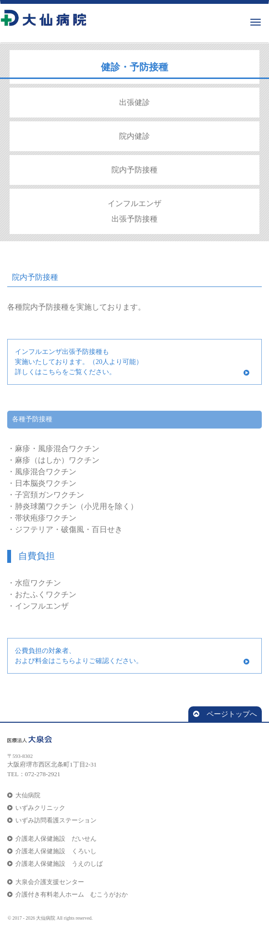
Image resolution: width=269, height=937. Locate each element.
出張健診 (134, 102)
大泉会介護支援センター (45, 881)
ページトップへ (225, 714)
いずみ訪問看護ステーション (52, 820)
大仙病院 (23, 795)
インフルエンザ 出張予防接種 (134, 211)
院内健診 (134, 136)
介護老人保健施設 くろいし (52, 851)
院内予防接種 (134, 170)
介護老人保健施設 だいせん (52, 838)
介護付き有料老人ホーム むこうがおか (67, 894)
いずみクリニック (36, 807)
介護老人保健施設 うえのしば (55, 863)
